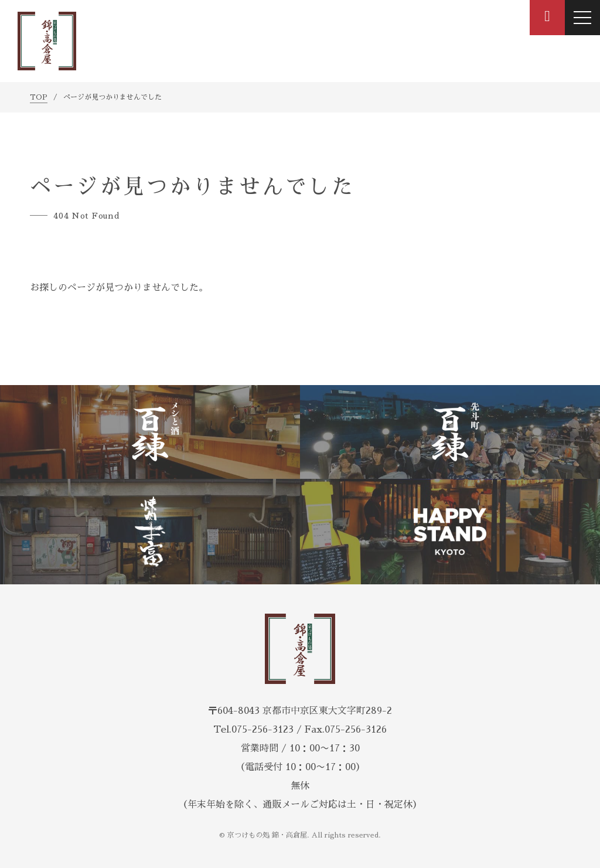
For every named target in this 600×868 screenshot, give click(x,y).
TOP (38, 97)
